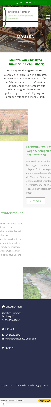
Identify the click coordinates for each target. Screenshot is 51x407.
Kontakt (46, 385)
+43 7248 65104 (26, 2)
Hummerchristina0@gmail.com (20, 338)
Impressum (7, 385)
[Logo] (22, 17)
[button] (46, 17)
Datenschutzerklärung (27, 385)
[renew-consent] (3, 404)
